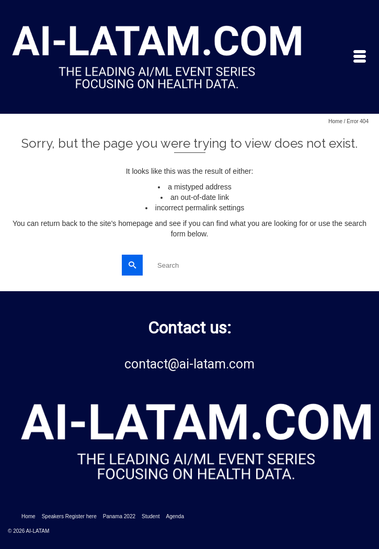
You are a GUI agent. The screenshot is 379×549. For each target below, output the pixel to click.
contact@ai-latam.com (189, 364)
